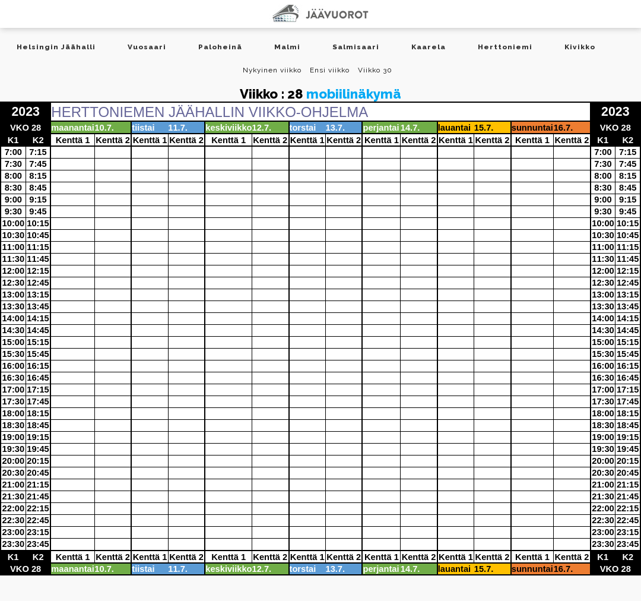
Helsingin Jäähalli (56, 47)
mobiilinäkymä (353, 94)
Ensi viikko (330, 70)
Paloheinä (220, 47)
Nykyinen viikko (272, 70)
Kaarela (428, 47)
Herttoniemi (505, 47)
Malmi (287, 47)
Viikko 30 (375, 70)
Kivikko (579, 47)
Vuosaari (147, 47)
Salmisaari (355, 47)
